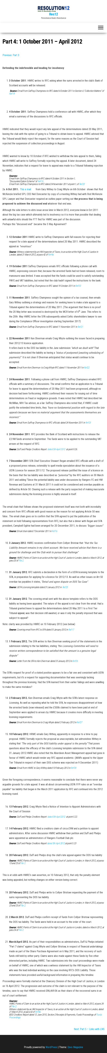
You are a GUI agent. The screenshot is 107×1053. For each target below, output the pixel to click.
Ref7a (54, 531)
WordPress (51, 1047)
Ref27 (79, 722)
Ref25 (65, 587)
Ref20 (78, 285)
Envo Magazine (75, 1047)
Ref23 (82, 184)
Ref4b (50, 254)
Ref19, (41, 181)
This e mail (26, 189)
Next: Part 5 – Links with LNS (89, 1029)
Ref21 (80, 326)
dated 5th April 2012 (56, 449)
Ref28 (73, 767)
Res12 (53, 14)
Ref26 (75, 661)
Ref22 (86, 367)
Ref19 (11, 93)
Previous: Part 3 (10, 55)
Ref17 (71, 629)
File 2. (21, 560)
